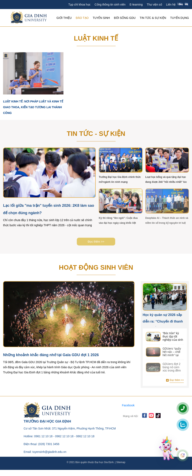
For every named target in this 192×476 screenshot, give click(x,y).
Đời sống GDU (125, 17)
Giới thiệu (64, 17)
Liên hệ (171, 4)
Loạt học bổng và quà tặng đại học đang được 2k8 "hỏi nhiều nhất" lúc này (166, 179)
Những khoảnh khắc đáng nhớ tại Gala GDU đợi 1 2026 (51, 355)
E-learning (136, 4)
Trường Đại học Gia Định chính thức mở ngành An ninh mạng (120, 179)
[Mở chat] (167, 448)
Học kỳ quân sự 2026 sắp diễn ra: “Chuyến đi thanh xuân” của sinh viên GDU (163, 319)
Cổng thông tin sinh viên (110, 4)
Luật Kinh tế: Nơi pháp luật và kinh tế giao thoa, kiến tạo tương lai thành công (33, 107)
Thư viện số (154, 4)
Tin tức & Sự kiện (153, 17)
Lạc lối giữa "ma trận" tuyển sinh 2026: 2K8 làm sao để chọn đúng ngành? (48, 209)
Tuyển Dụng (179, 17)
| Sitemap (119, 462)
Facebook (128, 405)
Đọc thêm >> (96, 241)
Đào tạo (82, 17)
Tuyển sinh (101, 17)
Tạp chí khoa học (79, 4)
